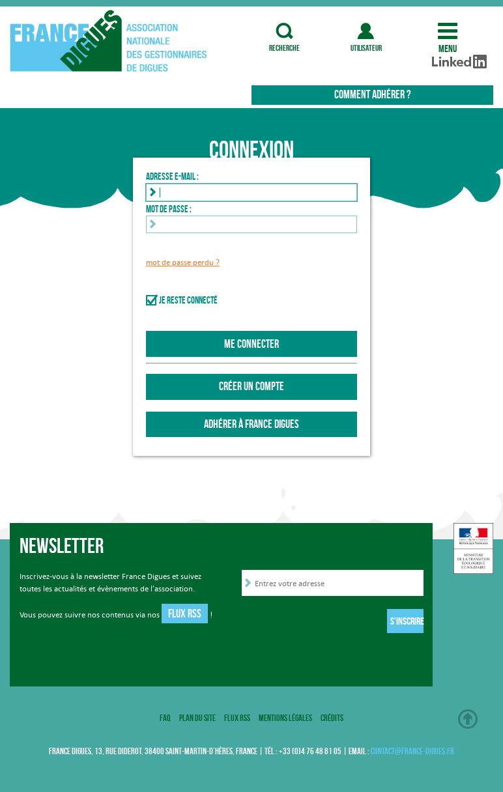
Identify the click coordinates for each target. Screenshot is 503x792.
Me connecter (251, 343)
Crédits (332, 718)
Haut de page (468, 719)
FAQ (165, 718)
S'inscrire (407, 621)
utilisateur (366, 31)
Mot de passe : (169, 209)
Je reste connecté (188, 300)
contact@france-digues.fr (412, 751)
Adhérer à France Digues (251, 424)
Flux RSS (184, 613)
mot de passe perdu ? (183, 262)
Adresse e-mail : (172, 176)
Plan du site (197, 718)
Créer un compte (251, 386)
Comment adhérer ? (372, 94)
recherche (284, 31)
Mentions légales (285, 718)
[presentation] (341, 623)
